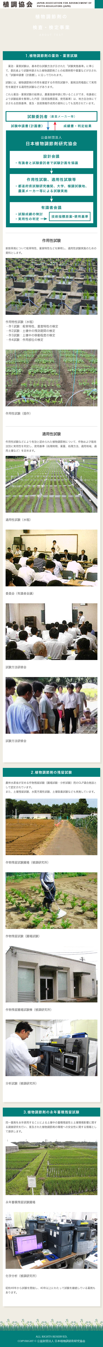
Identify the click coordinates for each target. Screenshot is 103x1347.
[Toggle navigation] (99, 4)
